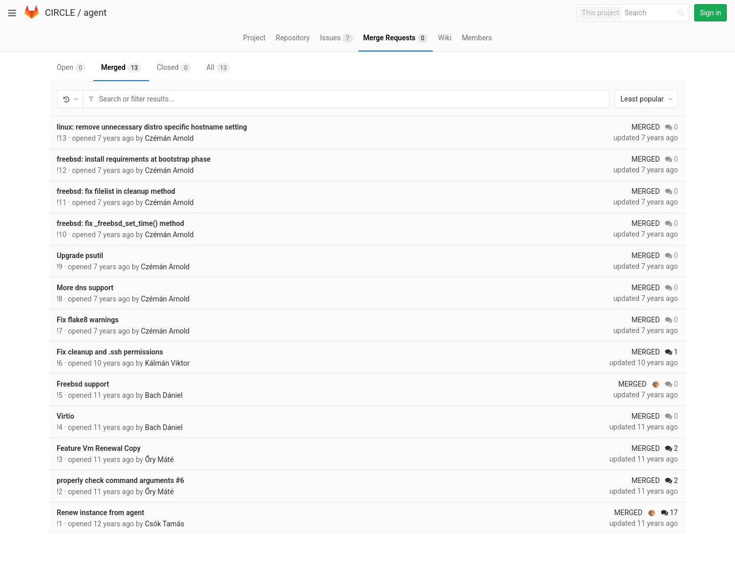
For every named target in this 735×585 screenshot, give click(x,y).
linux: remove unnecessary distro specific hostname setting (152, 127)
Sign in (710, 13)
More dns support (85, 288)
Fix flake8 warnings (87, 320)
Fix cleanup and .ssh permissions (110, 352)
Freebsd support (83, 384)
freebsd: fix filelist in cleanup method (116, 191)
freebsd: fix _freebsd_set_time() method (120, 223)
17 (669, 512)
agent (95, 12)
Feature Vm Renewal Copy (98, 448)
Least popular (646, 99)
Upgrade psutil (80, 255)
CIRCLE (60, 12)
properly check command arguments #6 (120, 480)
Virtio (65, 416)
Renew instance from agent (100, 512)
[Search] (656, 13)
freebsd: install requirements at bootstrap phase (134, 159)
